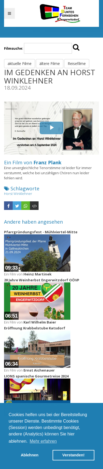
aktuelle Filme (20, 63)
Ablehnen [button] (30, 455)
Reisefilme (77, 63)
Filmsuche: (13, 48)
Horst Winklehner (18, 193)
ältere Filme (49, 63)
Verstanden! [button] (73, 455)
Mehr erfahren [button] (43, 441)
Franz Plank (47, 162)
